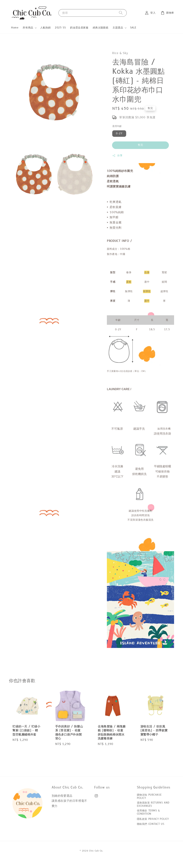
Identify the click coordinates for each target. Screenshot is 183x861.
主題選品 (118, 27)
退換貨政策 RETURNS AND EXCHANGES (153, 804)
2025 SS (60, 27)
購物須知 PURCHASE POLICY (149, 796)
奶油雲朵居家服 (79, 27)
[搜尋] (121, 12)
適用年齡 (117, 126)
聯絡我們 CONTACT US (150, 824)
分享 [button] (117, 155)
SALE (133, 27)
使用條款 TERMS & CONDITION (148, 812)
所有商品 (28, 27)
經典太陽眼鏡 (100, 27)
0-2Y (119, 133)
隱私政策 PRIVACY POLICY (153, 819)
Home (14, 27)
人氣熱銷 (45, 27)
